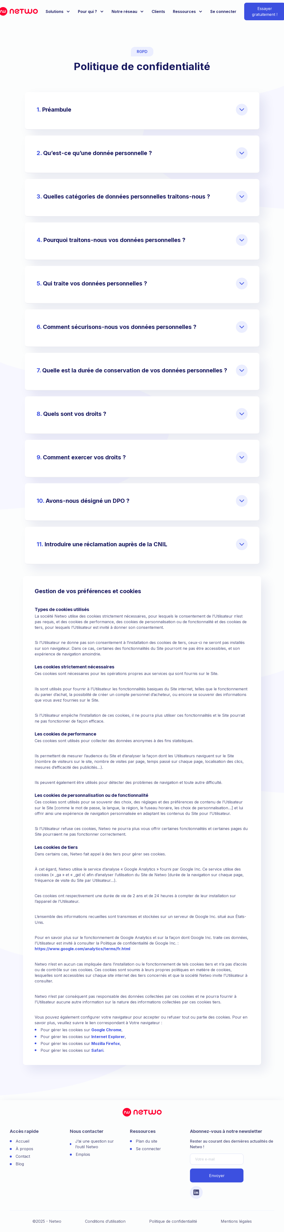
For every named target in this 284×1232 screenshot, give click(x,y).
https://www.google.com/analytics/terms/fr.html (82, 948)
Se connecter (223, 11)
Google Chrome (106, 1029)
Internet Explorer (108, 1036)
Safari (97, 1050)
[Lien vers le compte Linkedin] (196, 1192)
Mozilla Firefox (105, 1043)
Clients (158, 11)
